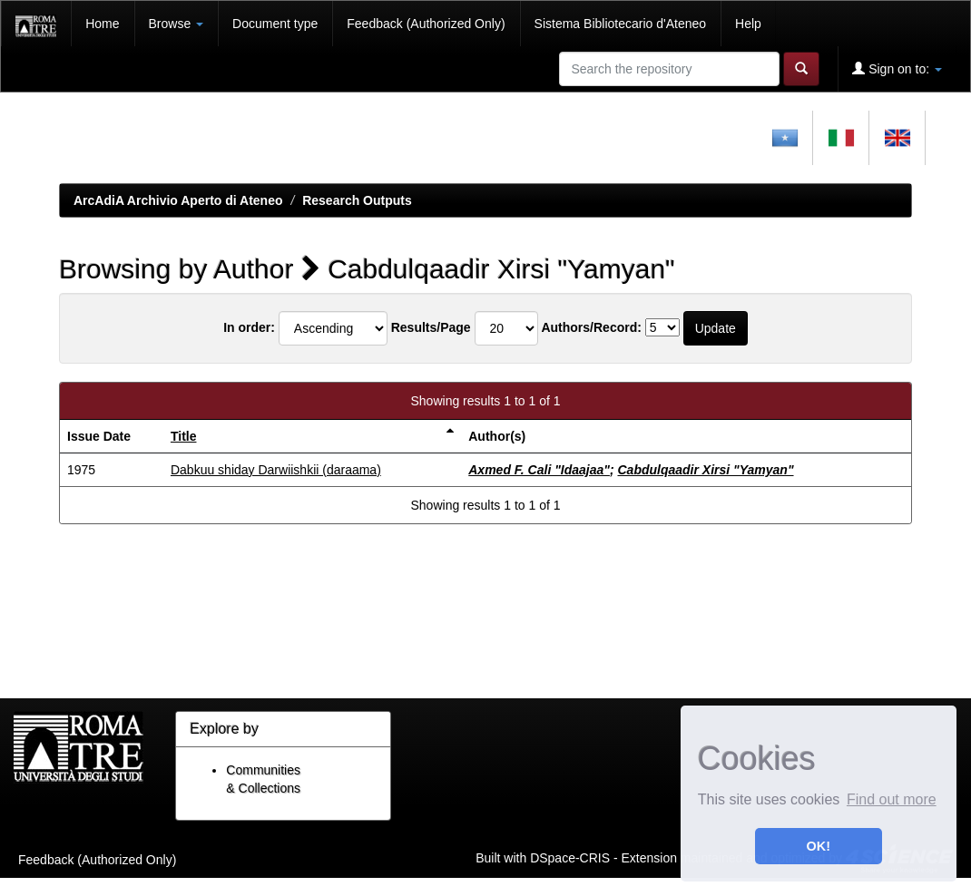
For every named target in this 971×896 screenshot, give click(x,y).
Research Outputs (357, 200)
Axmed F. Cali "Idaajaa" (539, 470)
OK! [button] (818, 846)
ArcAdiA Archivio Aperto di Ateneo (178, 200)
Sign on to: (897, 68)
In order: (249, 327)
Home (102, 23)
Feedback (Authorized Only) (426, 23)
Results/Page (431, 327)
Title (184, 436)
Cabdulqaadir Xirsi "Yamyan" (705, 470)
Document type (275, 23)
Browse (176, 23)
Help (748, 23)
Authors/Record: (591, 327)
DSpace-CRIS (570, 857)
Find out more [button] (892, 799)
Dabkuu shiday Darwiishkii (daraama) (276, 470)
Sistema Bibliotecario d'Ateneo (620, 23)
